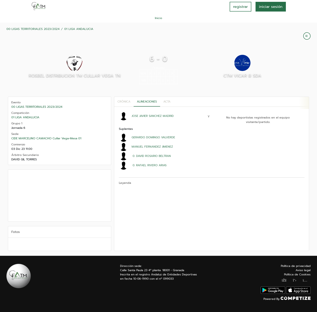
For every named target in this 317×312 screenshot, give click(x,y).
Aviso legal (303, 270)
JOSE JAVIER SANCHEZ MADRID (153, 116)
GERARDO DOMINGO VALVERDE (153, 137)
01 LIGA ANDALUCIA (78, 29)
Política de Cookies (297, 274)
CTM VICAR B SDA (242, 75)
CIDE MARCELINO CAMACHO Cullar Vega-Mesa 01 (46, 138)
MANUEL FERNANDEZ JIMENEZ (152, 147)
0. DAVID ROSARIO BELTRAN (151, 156)
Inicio (158, 18)
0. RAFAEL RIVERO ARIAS (149, 165)
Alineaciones (147, 101)
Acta (166, 101)
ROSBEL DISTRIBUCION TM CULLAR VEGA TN (74, 75)
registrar (240, 7)
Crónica (123, 101)
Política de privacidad (296, 266)
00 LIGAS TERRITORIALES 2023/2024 (32, 29)
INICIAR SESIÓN (270, 7)
